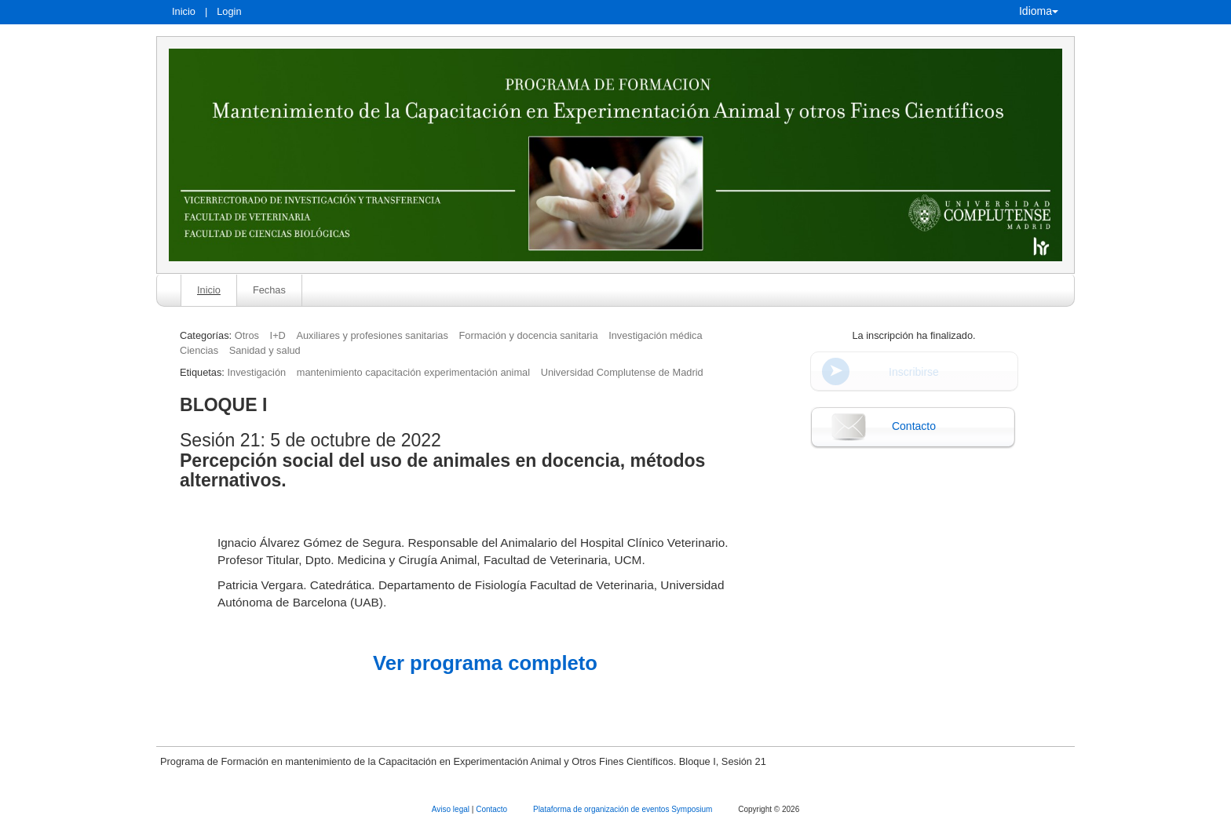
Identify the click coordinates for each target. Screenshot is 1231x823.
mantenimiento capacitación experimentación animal (413, 372)
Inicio (183, 11)
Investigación (256, 372)
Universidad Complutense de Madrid (622, 372)
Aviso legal (452, 809)
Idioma (1038, 11)
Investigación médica (655, 335)
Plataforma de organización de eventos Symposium (623, 809)
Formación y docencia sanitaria (527, 335)
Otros (247, 335)
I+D (278, 335)
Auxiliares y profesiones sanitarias (371, 335)
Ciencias (199, 350)
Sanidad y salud (265, 350)
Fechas (269, 290)
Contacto (914, 426)
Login (229, 11)
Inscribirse (914, 372)
